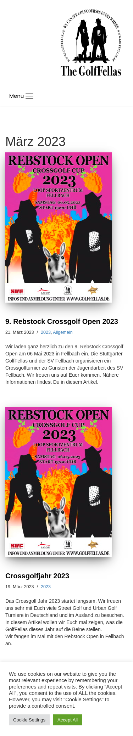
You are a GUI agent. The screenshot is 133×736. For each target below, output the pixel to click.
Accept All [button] (67, 720)
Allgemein (62, 332)
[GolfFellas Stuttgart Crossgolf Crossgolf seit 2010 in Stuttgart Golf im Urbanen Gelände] (91, 42)
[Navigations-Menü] (21, 96)
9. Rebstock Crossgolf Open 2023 (61, 321)
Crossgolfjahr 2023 (37, 576)
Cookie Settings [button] (29, 720)
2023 (46, 332)
